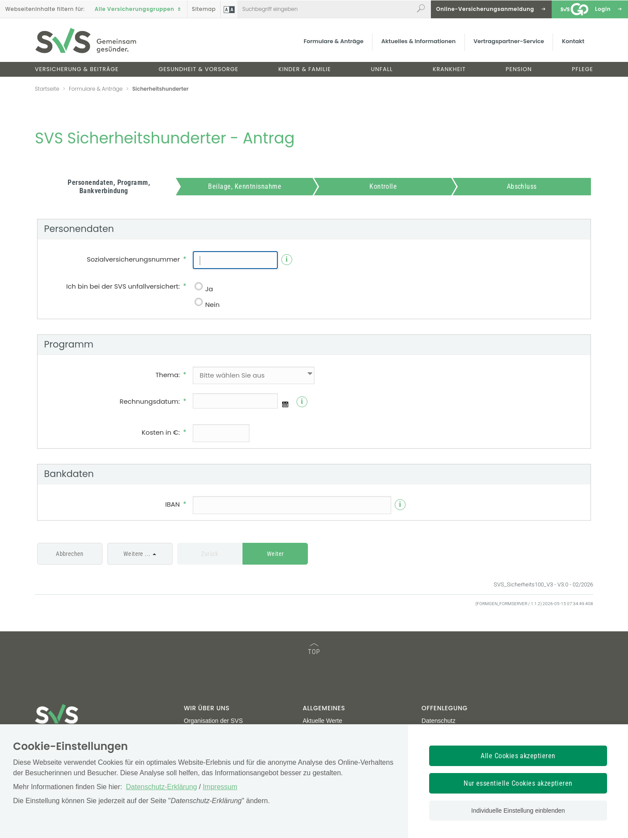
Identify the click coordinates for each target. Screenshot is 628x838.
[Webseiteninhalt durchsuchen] (325, 9)
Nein (212, 304)
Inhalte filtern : (45, 9)
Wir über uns (206, 708)
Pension (519, 69)
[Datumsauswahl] (285, 404)
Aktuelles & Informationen (418, 41)
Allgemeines (324, 708)
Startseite (47, 88)
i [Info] (287, 259)
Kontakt (573, 41)
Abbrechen (70, 553)
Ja (209, 288)
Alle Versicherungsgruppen (139, 9)
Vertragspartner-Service (509, 41)
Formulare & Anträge (333, 41)
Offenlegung (445, 708)
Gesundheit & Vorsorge (199, 69)
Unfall (382, 69)
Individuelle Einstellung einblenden (518, 810)
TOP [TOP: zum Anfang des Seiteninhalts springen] (314, 649)
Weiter (275, 553)
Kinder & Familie (304, 69)
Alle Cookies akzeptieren (518, 756)
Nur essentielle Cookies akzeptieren (518, 783)
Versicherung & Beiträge (77, 69)
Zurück (209, 553)
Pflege (582, 69)
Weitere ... (137, 553)
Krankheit (449, 69)
